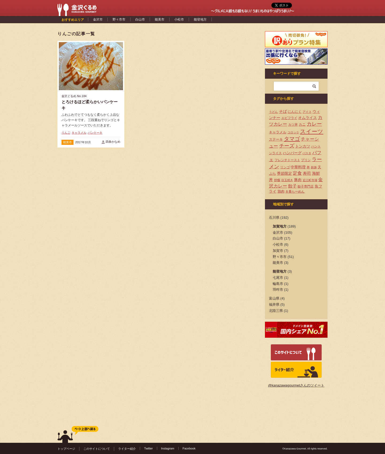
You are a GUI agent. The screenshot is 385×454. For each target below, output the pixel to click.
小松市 (179, 19)
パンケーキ (95, 132)
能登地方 (200, 19)
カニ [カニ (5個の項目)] (302, 124)
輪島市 (278, 284)
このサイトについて (96, 448)
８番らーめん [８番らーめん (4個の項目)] (295, 191)
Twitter (148, 448)
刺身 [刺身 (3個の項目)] (314, 167)
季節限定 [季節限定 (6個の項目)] (284, 174)
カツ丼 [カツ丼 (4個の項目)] (293, 124)
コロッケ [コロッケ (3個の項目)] (293, 132)
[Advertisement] (159, 81)
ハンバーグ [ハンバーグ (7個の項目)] (292, 153)
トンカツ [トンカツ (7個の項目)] (302, 146)
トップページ (66, 448)
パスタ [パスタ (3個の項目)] (306, 153)
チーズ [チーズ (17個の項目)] (286, 146)
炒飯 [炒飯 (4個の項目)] (277, 180)
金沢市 (98, 19)
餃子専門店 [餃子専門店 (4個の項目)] (306, 186)
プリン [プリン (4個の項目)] (306, 160)
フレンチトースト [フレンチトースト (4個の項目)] (287, 160)
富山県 (274, 298)
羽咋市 (278, 290)
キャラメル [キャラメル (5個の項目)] (277, 132)
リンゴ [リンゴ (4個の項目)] (285, 167)
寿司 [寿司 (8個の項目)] (307, 173)
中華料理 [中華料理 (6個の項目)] (298, 167)
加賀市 (278, 251)
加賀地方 (280, 226)
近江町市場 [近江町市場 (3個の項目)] (310, 180)
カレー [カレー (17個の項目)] (314, 124)
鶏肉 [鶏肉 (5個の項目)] (281, 191)
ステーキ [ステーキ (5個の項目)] (276, 139)
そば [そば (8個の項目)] (283, 111)
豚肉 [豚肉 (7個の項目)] (298, 180)
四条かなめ (113, 141)
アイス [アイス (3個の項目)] (307, 111)
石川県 (274, 218)
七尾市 (278, 278)
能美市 (159, 19)
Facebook (189, 448)
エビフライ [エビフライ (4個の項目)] (289, 118)
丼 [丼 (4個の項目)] (308, 167)
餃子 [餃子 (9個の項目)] (292, 186)
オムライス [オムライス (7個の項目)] (307, 118)
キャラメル (79, 132)
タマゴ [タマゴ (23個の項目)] (292, 139)
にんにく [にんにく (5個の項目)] (295, 112)
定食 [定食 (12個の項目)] (297, 173)
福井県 (274, 304)
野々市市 (119, 19)
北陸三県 (276, 311)
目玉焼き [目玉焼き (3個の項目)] (287, 180)
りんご (65, 132)
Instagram (167, 448)
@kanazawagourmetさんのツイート (296, 385)
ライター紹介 (127, 448)
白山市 (140, 19)
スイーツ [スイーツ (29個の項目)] (311, 131)
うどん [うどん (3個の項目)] (273, 111)
